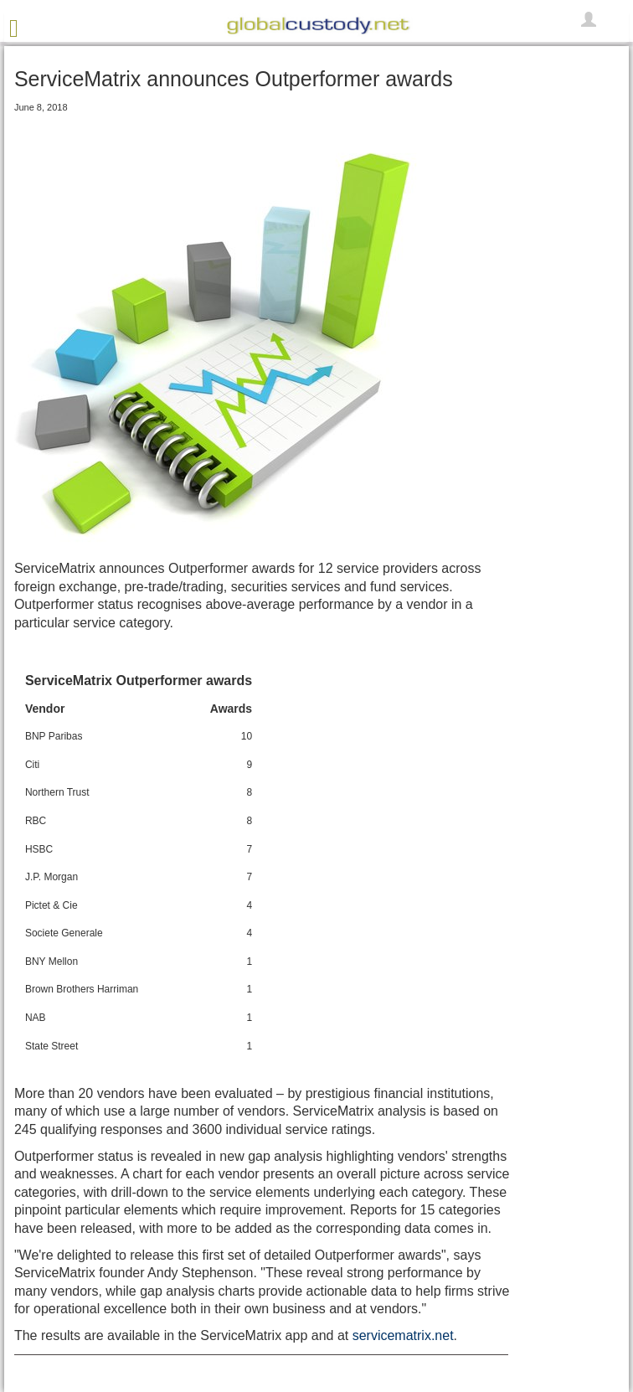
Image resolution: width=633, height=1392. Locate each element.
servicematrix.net (403, 1335)
